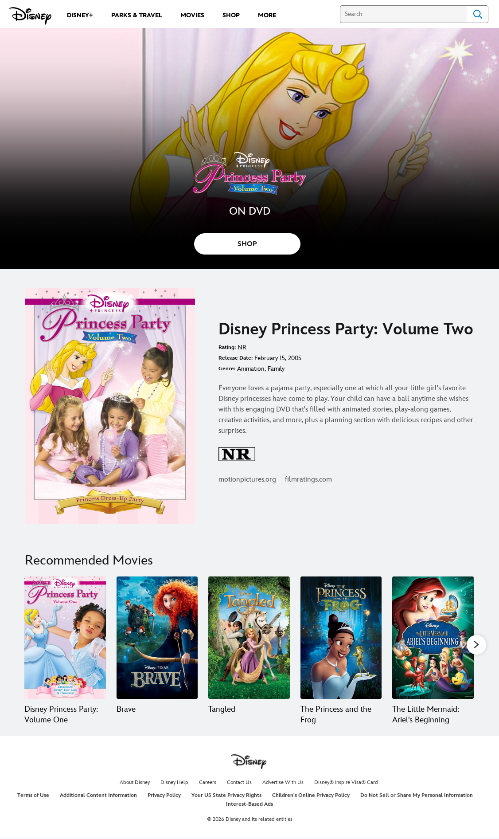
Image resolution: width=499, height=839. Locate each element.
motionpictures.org (247, 479)
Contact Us (239, 784)
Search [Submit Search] (477, 14)
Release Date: (235, 358)
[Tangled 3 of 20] (249, 637)
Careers (207, 784)
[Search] (403, 14)
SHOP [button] (247, 244)
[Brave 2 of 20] (157, 637)
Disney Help (174, 784)
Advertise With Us (283, 784)
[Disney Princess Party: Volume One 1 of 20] (65, 637)
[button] (476, 645)
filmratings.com (308, 479)
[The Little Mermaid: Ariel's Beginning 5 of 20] (433, 637)
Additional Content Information (98, 797)
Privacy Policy (164, 797)
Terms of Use (33, 797)
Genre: (226, 368)
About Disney (135, 784)
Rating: (227, 347)
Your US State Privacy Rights (226, 797)
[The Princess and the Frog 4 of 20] (341, 637)
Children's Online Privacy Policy (311, 797)
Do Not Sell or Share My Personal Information (416, 797)
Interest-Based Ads (249, 806)
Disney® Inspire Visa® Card (346, 784)
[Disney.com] (30, 16)
